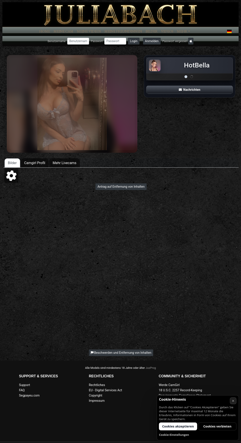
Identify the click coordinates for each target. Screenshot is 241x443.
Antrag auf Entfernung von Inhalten (121, 186)
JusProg (151, 367)
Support (24, 385)
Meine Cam (63, 31)
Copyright (95, 395)
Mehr (182, 31)
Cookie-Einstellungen (174, 435)
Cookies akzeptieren (178, 426)
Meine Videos (89, 31)
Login (134, 41)
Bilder (152, 31)
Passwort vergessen (175, 41)
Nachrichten (189, 89)
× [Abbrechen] (233, 401)
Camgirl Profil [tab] (34, 163)
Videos (167, 31)
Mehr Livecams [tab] (64, 163)
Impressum (97, 401)
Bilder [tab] (12, 163)
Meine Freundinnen (123, 31)
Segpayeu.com (29, 395)
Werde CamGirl (169, 385)
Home (44, 31)
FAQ (22, 390)
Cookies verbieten (217, 426)
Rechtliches (97, 385)
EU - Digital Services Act (105, 390)
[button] (229, 31)
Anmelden (152, 41)
